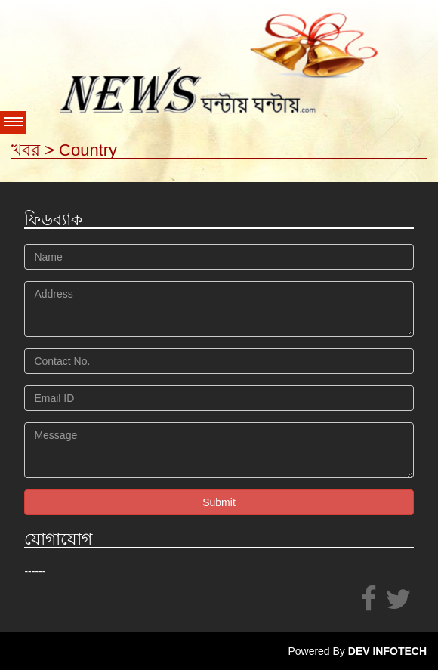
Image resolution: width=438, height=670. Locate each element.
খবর (25, 149)
